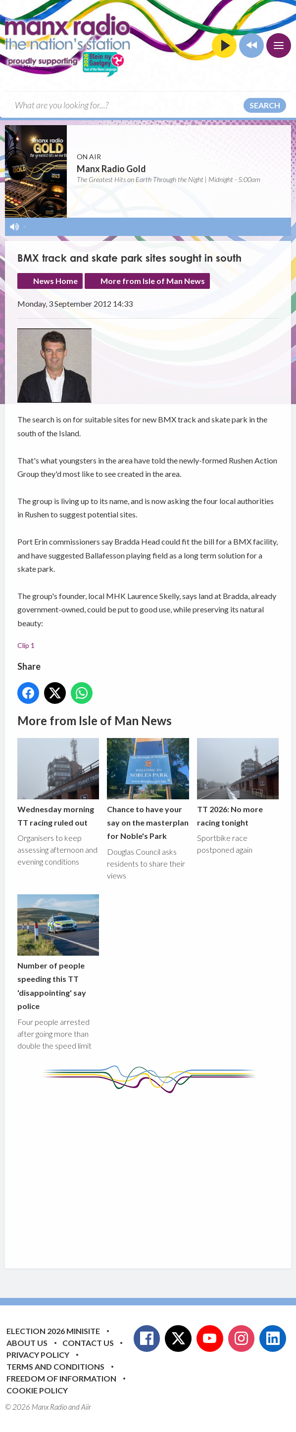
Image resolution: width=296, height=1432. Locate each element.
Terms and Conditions (55, 1366)
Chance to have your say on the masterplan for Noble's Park (148, 789)
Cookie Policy (37, 1390)
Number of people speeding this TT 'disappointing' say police (58, 952)
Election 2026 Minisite (53, 1331)
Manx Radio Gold (111, 168)
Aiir (86, 1406)
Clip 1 (26, 645)
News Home (55, 280)
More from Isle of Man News (152, 280)
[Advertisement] (156, 1173)
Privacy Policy (37, 1354)
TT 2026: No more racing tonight (238, 783)
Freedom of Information (61, 1378)
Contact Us (88, 1342)
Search (264, 105)
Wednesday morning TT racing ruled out (58, 783)
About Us (27, 1342)
